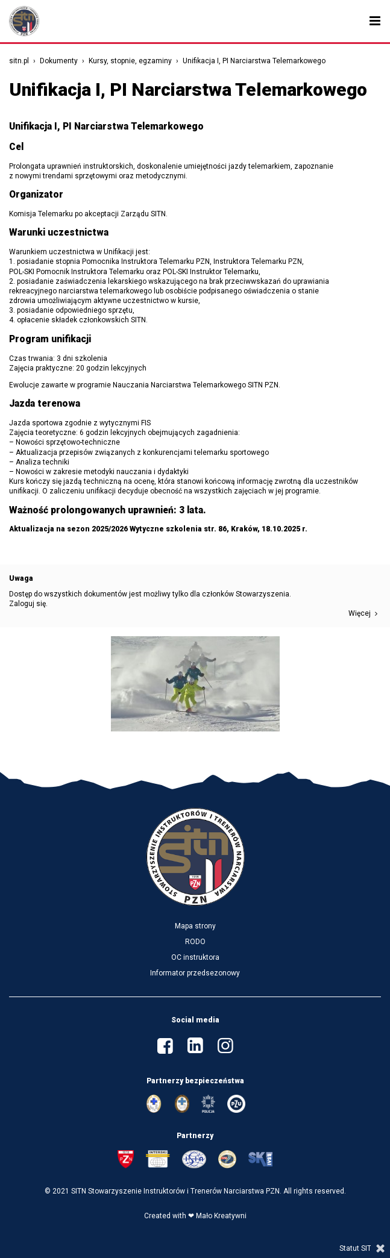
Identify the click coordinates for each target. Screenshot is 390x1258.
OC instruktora (195, 957)
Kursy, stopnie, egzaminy (130, 61)
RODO (195, 941)
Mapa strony (195, 926)
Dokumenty (59, 61)
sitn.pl (19, 61)
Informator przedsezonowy (195, 973)
